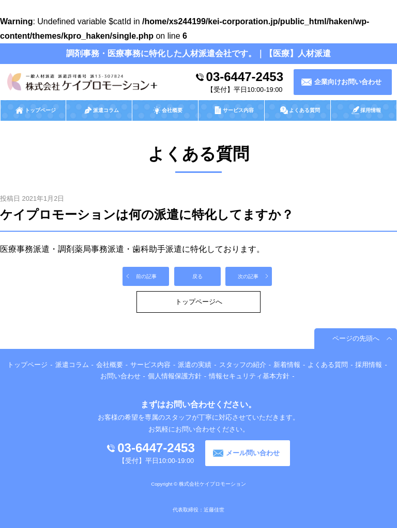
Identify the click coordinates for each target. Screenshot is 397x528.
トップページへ (198, 302)
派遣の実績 (194, 365)
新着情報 (286, 365)
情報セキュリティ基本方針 (249, 376)
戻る (197, 276)
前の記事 (146, 276)
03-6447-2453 (244, 77)
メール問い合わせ (253, 453)
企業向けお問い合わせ (347, 82)
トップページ (27, 365)
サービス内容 (150, 365)
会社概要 (109, 365)
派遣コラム (72, 365)
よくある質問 (328, 365)
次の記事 (248, 276)
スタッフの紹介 (242, 365)
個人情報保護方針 (175, 376)
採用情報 (368, 365)
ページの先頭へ (355, 338)
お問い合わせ (120, 376)
